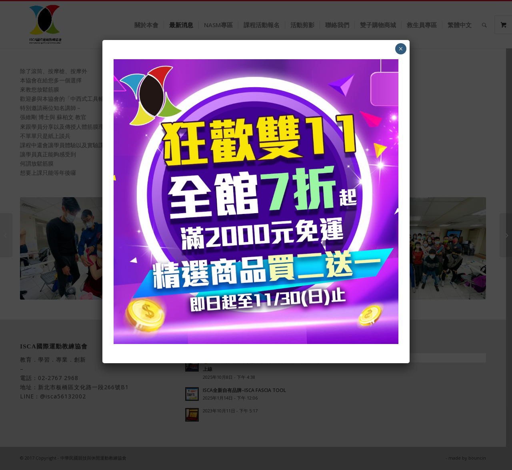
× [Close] (400, 48)
